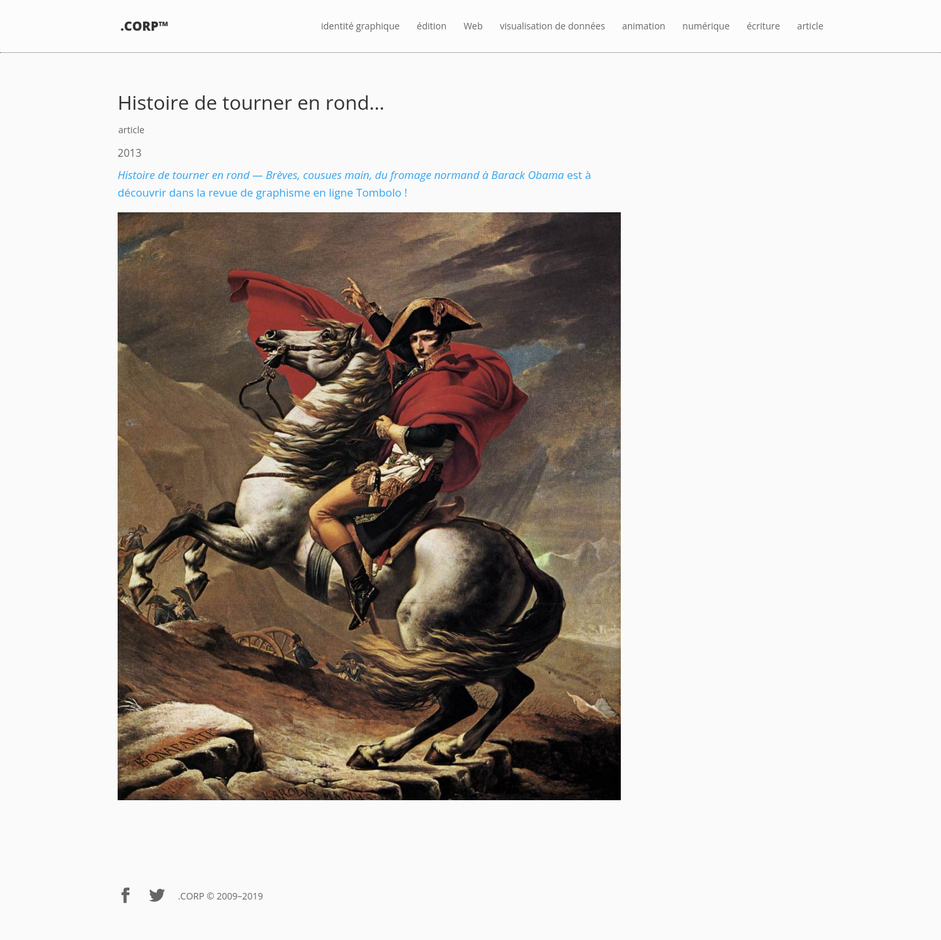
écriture (763, 27)
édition (432, 27)
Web (472, 27)
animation (643, 27)
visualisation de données (552, 27)
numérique (705, 27)
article (810, 27)
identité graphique (360, 27)
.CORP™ (144, 26)
